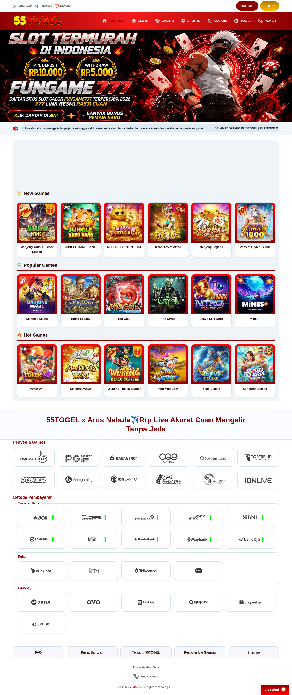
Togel (242, 20)
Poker (267, 20)
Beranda (113, 20)
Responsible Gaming (200, 652)
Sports (191, 20)
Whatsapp (22, 6)
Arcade (217, 20)
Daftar (247, 6)
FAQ (38, 652)
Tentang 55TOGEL (146, 652)
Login (270, 6)
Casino (164, 20)
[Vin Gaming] (146, 676)
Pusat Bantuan (92, 652)
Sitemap (254, 652)
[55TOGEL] (38, 20)
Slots (140, 20)
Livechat (62, 6)
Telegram (43, 6)
